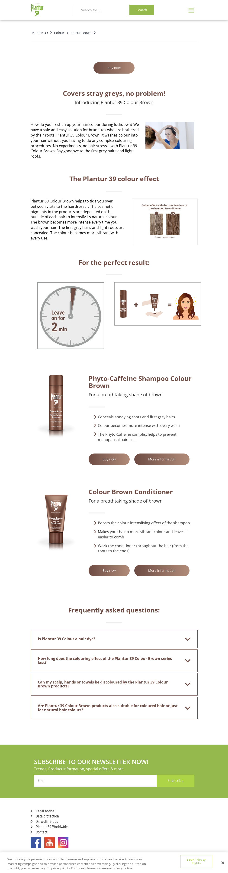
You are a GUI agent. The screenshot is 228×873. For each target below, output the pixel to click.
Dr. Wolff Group (44, 821)
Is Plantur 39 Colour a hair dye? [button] (111, 639)
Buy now (114, 67)
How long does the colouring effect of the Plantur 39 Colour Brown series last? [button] (111, 660)
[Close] (223, 862)
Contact (39, 832)
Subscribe (175, 780)
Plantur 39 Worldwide (49, 827)
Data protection (45, 816)
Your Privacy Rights (196, 861)
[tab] (114, 639)
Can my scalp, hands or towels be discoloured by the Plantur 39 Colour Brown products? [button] (111, 684)
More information (162, 459)
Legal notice (42, 811)
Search (141, 10)
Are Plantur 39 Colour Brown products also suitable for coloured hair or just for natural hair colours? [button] (111, 707)
